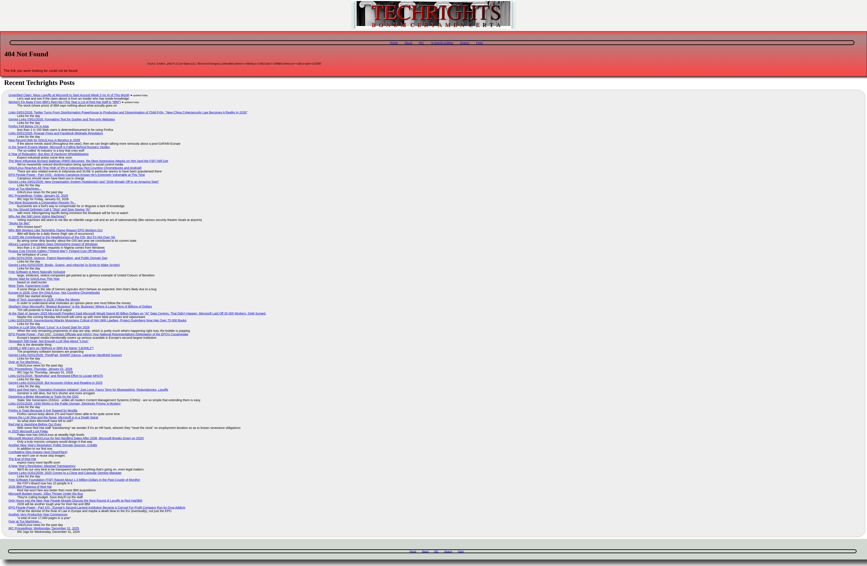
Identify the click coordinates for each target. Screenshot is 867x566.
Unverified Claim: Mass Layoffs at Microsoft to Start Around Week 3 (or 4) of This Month (68, 95)
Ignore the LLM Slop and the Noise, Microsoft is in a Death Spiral (53, 418)
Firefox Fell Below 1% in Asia (28, 127)
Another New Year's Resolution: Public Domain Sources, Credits (52, 446)
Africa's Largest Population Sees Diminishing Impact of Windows (53, 245)
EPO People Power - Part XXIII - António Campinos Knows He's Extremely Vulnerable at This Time (76, 175)
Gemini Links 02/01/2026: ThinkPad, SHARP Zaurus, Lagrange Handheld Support (65, 355)
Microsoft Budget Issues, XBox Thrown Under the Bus (45, 494)
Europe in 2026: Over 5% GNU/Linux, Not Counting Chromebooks (54, 293)
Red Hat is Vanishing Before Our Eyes (34, 425)
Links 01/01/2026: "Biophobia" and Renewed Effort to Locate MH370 (55, 376)
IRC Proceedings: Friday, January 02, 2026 (38, 196)
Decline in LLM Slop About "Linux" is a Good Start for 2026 (49, 328)
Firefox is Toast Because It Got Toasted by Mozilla (42, 411)
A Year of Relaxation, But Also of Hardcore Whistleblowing (48, 154)
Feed (479, 42)
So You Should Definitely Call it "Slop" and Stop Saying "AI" (49, 210)
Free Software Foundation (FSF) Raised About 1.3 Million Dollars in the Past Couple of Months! (74, 480)
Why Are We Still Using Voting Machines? (37, 217)
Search (464, 42)
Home (394, 42)
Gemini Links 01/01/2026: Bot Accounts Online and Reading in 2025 (55, 383)
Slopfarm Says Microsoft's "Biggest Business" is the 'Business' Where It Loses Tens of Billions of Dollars (80, 307)
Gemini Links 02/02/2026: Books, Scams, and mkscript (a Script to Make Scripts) (64, 265)
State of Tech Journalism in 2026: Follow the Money (44, 300)
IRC (421, 42)
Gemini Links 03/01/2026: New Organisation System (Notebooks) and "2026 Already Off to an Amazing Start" (83, 182)
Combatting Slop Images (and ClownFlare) (37, 452)
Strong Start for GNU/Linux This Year (34, 279)
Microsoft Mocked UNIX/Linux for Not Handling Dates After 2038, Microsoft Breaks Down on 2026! (76, 439)
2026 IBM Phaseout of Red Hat (30, 487)
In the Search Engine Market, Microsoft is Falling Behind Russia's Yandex (59, 147)
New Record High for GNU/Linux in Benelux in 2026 (44, 141)
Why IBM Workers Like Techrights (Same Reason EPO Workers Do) (55, 231)
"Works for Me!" (19, 224)
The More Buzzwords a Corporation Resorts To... (42, 203)
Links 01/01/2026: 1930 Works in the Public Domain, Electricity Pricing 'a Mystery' (64, 404)
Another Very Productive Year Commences (38, 515)
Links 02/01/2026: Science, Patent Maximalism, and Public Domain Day (58, 258)
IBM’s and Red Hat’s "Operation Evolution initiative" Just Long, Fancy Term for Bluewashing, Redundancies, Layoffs (88, 390)
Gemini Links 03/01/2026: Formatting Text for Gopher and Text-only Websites (61, 120)
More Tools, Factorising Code (28, 286)
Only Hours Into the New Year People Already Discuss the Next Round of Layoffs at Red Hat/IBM (75, 501)
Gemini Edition (443, 42)
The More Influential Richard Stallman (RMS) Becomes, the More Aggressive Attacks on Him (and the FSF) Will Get (88, 161)
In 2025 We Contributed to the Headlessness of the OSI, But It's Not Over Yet (61, 238)
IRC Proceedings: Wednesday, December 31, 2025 (43, 529)
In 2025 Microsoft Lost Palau (28, 432)
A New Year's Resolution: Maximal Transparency (41, 466)
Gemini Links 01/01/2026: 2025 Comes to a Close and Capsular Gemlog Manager (65, 473)
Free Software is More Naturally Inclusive (36, 272)
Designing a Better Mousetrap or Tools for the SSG (43, 397)
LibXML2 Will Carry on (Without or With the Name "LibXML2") (51, 348)
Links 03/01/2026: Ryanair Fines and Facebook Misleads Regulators (55, 134)
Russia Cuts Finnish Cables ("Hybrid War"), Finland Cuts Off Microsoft (56, 251)
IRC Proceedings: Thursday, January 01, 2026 (40, 369)
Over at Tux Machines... (24, 189)
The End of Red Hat (22, 459)
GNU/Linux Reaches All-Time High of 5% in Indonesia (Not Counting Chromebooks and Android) (75, 168)
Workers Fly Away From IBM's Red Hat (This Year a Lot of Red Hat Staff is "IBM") (64, 102)
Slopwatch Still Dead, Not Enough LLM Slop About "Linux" (48, 342)
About (408, 42)
